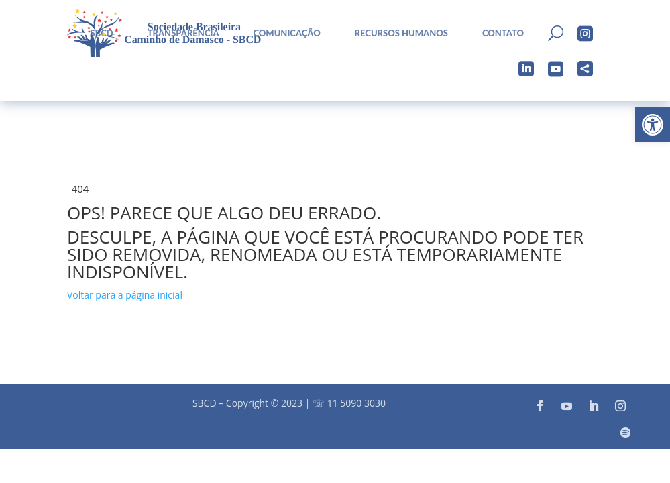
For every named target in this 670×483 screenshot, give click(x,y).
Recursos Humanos (401, 33)
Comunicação (286, 33)
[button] (652, 124)
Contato (503, 33)
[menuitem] (282, 33)
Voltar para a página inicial (124, 294)
